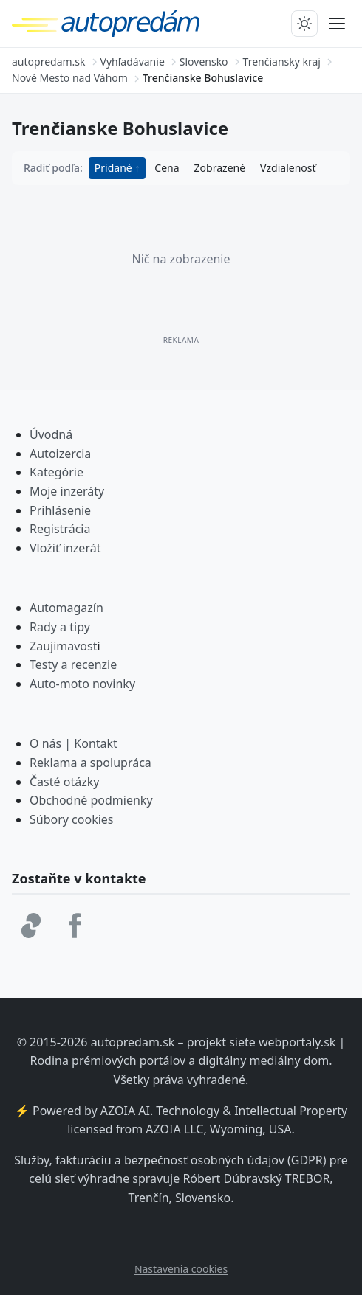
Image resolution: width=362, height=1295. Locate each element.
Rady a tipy (60, 627)
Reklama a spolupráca (90, 762)
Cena (166, 168)
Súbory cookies (72, 819)
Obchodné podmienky (91, 800)
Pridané (115, 168)
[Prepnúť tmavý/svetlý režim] (304, 23)
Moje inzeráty (67, 491)
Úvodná (51, 434)
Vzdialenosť (287, 168)
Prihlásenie (60, 510)
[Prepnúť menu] (337, 23)
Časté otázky (64, 782)
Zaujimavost (63, 646)
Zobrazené (219, 168)
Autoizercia (60, 453)
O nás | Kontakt (73, 743)
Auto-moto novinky (82, 684)
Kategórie (56, 472)
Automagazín (66, 608)
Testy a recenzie (73, 664)
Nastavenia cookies (181, 1269)
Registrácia (60, 529)
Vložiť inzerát (65, 548)
